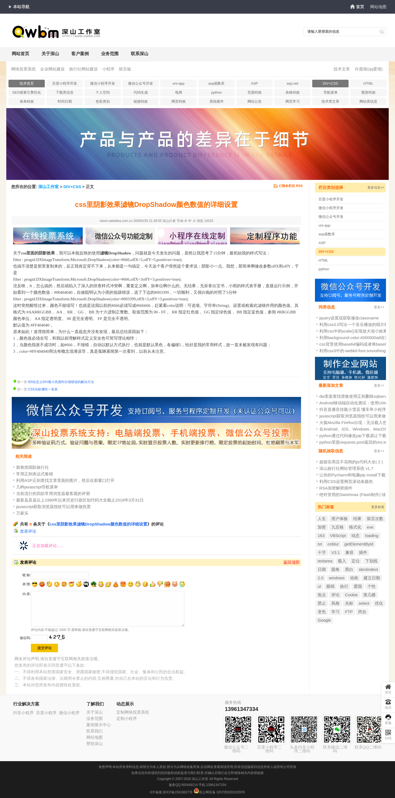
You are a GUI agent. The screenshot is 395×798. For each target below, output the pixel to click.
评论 (335, 594)
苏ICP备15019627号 (178, 792)
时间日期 (65, 101)
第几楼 (369, 594)
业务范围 (110, 53)
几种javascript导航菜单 (37, 487)
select (364, 603)
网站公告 (254, 101)
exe (370, 527)
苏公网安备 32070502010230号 (219, 792)
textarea (325, 561)
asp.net (292, 83)
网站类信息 (368, 101)
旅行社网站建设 (83, 69)
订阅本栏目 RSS (291, 186)
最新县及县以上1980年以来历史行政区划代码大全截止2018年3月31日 (80, 500)
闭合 (362, 611)
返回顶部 (291, 562)
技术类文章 (330, 101)
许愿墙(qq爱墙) (369, 69)
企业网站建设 (52, 69)
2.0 (320, 577)
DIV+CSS (330, 83)
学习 (335, 611)
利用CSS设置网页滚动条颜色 (346, 481)
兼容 (349, 552)
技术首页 (27, 83)
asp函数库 (216, 83)
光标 (349, 603)
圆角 (335, 569)
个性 (371, 586)
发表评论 (28, 531)
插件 (363, 552)
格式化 (355, 527)
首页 (360, 6)
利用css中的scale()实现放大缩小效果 (353, 331)
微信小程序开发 (102, 83)
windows (337, 577)
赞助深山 (94, 743)
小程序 (108, 69)
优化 (379, 603)
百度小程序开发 (64, 83)
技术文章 (342, 69)
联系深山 (139, 53)
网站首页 (20, 53)
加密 (322, 527)
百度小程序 (46, 712)
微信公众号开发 (140, 83)
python (216, 92)
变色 (322, 611)
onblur (333, 544)
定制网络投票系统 (132, 712)
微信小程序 (69, 712)
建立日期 (372, 577)
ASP (254, 83)
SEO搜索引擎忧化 (26, 92)
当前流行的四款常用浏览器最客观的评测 (53, 493)
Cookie (351, 594)
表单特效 (27, 101)
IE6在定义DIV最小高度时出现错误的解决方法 (61, 382)
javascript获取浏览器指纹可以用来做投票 (53, 506)
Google (324, 620)
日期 (322, 569)
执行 (344, 586)
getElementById (358, 544)
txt (320, 544)
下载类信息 (64, 92)
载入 (342, 561)
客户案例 (80, 53)
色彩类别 (103, 101)
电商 (178, 92)
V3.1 (335, 552)
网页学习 (292, 101)
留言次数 (375, 518)
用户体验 (339, 518)
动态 (355, 535)
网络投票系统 (23, 69)
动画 (354, 577)
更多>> (379, 307)
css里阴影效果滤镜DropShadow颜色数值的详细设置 (98, 524)
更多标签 (377, 507)
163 (321, 535)
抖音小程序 (23, 712)
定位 (356, 561)
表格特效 (292, 92)
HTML (368, 83)
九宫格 (337, 527)
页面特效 (254, 92)
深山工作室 (48, 186)
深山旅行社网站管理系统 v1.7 (346, 468)
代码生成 (141, 92)
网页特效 (179, 101)
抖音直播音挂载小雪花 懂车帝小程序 (352, 409)
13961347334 (241, 709)
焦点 (322, 594)
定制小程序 (126, 718)
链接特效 (141, 101)
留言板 (125, 69)
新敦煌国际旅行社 (32, 467)
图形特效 (368, 92)
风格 (335, 603)
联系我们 (94, 731)
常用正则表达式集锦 (34, 473)
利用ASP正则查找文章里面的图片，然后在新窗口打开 (65, 480)
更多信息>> (375, 187)
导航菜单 (330, 92)
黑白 (349, 569)
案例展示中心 (98, 724)
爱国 (358, 586)
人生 (322, 518)
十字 (322, 552)
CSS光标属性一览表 (43, 389)
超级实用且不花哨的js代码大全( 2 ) (351, 461)
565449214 (189, 785)
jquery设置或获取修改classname (349, 318)
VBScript (338, 535)
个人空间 (103, 92)
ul (319, 586)
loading (371, 535)
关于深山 (50, 53)
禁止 (322, 603)
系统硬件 (217, 101)
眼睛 (330, 586)
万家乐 (22, 513)
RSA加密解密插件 (335, 488)
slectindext (368, 569)
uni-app (178, 83)
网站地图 (378, 6)
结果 (357, 518)
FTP (349, 611)
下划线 (371, 561)
